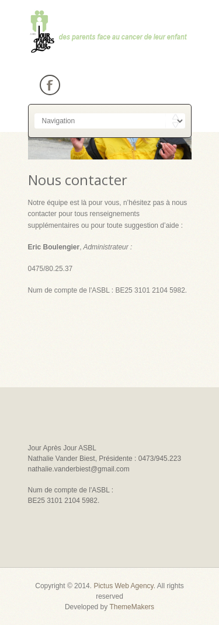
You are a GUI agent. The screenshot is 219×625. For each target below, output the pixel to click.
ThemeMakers (131, 607)
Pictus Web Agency (123, 586)
